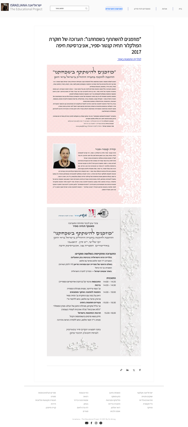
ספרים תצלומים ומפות (47, 392)
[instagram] (96, 423)
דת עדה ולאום (82, 407)
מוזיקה (150, 407)
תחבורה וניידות (114, 403)
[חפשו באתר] (70, 8)
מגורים (85, 411)
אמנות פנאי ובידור (81, 400)
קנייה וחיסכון (51, 407)
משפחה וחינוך (114, 392)
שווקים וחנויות (147, 396)
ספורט (53, 396)
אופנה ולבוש (115, 411)
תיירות (53, 403)
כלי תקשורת (148, 403)
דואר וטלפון (115, 407)
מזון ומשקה (115, 396)
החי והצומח (83, 392)
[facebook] (91, 423)
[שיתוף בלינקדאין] (127, 370)
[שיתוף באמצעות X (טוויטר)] (133, 370)
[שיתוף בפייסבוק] (140, 370)
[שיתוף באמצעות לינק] (121, 370)
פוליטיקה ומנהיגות (113, 400)
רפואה (85, 396)
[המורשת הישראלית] (114, 8)
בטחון (86, 403)
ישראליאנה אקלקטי (145, 392)
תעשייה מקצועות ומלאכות (45, 400)
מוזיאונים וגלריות (146, 400)
